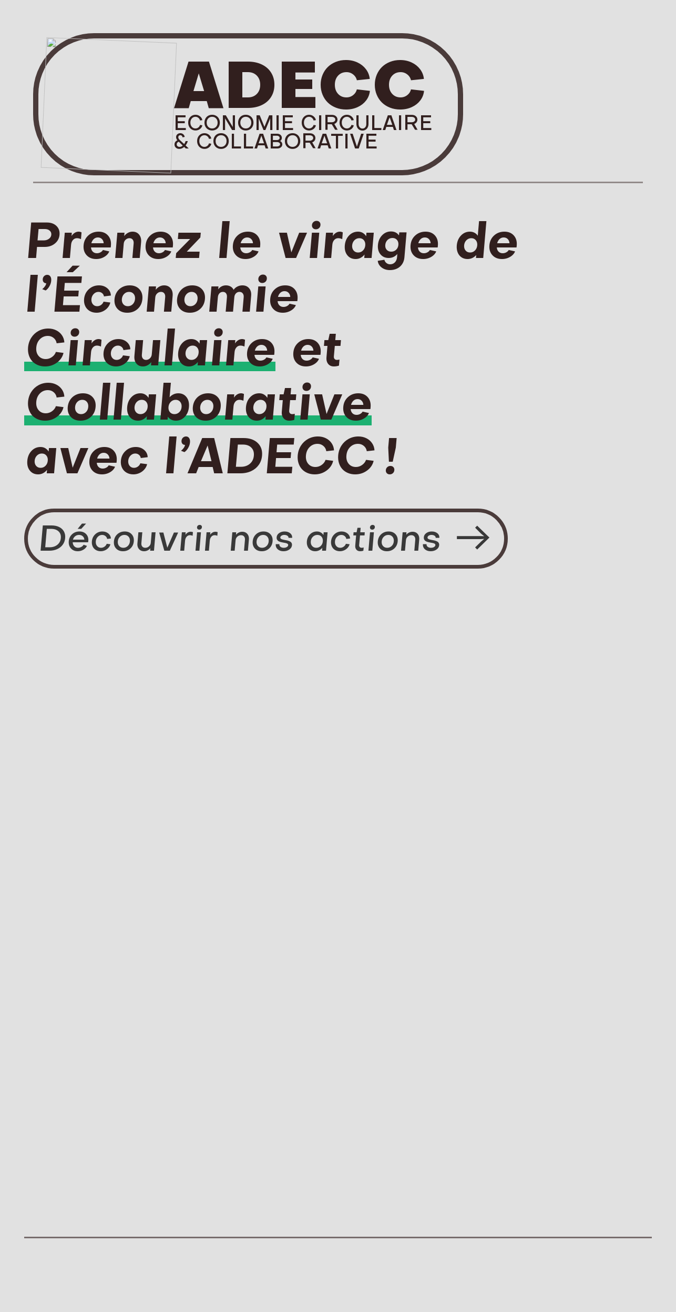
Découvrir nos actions (266, 537)
